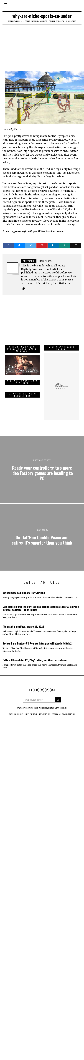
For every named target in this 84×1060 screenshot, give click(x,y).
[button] (58, 695)
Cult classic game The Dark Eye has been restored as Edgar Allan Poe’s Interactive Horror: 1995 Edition (41, 603)
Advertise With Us (16, 709)
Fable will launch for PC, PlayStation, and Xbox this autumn (34, 655)
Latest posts (46, 261)
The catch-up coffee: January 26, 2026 (23, 622)
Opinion (52, 21)
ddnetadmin (15, 21)
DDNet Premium (31, 21)
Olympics (43, 21)
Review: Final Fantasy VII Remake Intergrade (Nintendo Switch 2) (38, 639)
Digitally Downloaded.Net (57, 703)
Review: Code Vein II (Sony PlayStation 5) (24, 588)
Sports (60, 21)
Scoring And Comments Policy (63, 709)
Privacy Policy (44, 709)
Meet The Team (31, 709)
